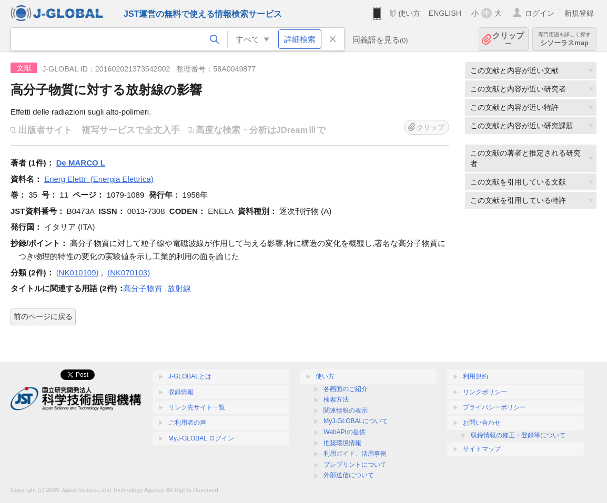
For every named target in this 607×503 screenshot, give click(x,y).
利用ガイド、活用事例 (355, 453)
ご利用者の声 (187, 422)
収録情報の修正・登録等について (518, 435)
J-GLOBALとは (189, 376)
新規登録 (579, 13)
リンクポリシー (485, 392)
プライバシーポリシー (494, 407)
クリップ (508, 39)
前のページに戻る (43, 316)
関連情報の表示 (345, 410)
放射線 (179, 288)
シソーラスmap (564, 39)
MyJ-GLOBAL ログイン (201, 438)
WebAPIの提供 (344, 432)
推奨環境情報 (342, 443)
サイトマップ (482, 449)
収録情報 (181, 392)
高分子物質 (143, 288)
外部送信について (348, 475)
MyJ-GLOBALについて (355, 421)
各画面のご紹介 (345, 389)
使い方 (409, 13)
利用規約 (475, 376)
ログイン (539, 13)
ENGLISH (444, 13)
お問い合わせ (482, 422)
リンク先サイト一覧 (196, 407)
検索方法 (336, 399)
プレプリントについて (355, 464)
